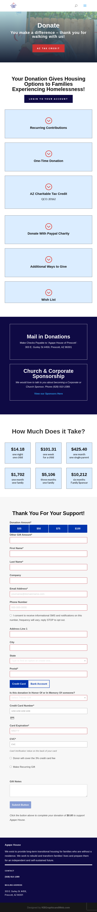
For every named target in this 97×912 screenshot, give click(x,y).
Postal (13, 668)
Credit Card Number (21, 705)
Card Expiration (19, 725)
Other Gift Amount (20, 534)
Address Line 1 (18, 628)
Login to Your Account (48, 98)
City (12, 642)
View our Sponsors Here (48, 393)
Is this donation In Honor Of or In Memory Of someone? (42, 692)
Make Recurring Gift (24, 767)
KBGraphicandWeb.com (56, 907)
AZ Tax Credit (48, 48)
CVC (12, 739)
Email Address (18, 588)
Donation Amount (20, 522)
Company (15, 575)
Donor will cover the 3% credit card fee (34, 758)
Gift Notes (16, 781)
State (13, 655)
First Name (16, 548)
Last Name (16, 561)
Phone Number (18, 602)
